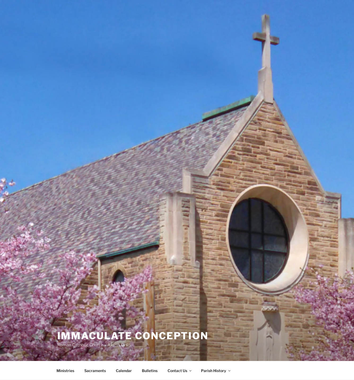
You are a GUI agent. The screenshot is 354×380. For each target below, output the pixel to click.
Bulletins (150, 370)
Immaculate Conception (132, 336)
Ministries (65, 370)
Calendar (124, 370)
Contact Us (180, 370)
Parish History (216, 370)
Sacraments (95, 370)
